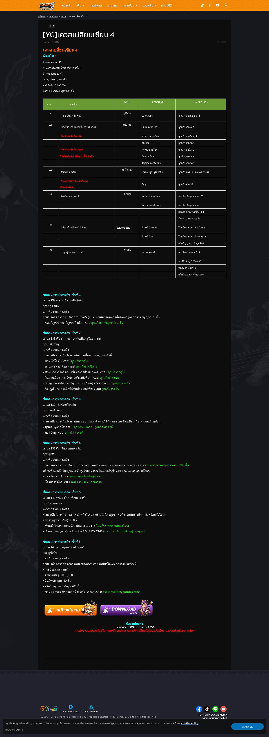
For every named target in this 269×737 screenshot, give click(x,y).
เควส (63, 16)
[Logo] (48, 5)
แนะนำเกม (112, 5)
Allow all (247, 726)
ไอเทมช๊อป (130, 5)
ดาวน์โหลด (96, 5)
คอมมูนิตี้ (166, 5)
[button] (226, 5)
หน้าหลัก (67, 5)
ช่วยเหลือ (149, 5)
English (19, 729)
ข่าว (80, 5)
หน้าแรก (42, 16)
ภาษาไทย (9, 729)
